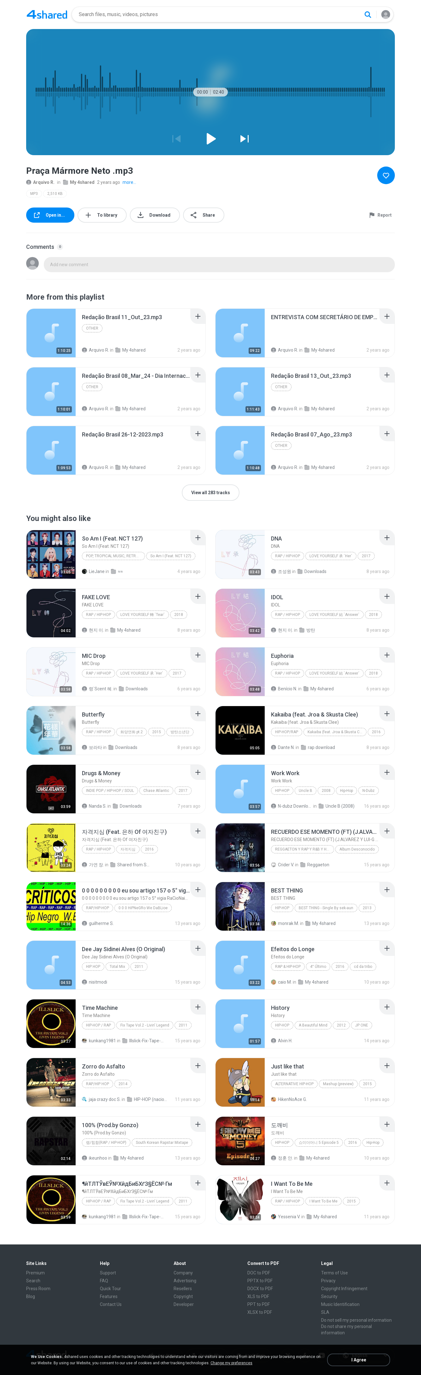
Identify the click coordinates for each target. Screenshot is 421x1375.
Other (92, 328)
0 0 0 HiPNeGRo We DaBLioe (143, 908)
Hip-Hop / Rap (98, 1025)
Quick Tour (110, 1288)
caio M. (281, 982)
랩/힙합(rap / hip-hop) (106, 1142)
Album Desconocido (357, 849)
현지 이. (93, 630)
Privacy (328, 1280)
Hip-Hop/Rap (286, 732)
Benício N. (284, 688)
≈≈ (117, 571)
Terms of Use (334, 1272)
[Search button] (367, 14)
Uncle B (305, 790)
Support (108, 1272)
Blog (30, 1296)
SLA (325, 1312)
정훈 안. (282, 1158)
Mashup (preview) (338, 1084)
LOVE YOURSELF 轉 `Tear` (142, 614)
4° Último (318, 966)
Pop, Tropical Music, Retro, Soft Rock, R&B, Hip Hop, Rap (115, 556)
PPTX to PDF (260, 1280)
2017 (366, 556)
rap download (318, 747)
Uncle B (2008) (337, 806)
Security (329, 1296)
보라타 (92, 747)
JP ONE (361, 1025)
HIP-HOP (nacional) (147, 1099)
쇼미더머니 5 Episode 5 (319, 1142)
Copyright (183, 1296)
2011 (139, 966)
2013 (367, 908)
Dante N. (283, 747)
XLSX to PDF (259, 1312)
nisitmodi (94, 982)
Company (183, 1272)
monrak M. (285, 923)
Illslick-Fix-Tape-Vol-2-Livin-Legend (143, 1040)
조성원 (281, 571)
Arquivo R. (40, 182)
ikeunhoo (94, 1158)
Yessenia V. (285, 1216)
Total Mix (117, 966)
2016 (376, 732)
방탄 (307, 630)
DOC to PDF (258, 1272)
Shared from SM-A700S (131, 864)
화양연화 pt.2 (131, 732)
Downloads (311, 571)
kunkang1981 (99, 1040)
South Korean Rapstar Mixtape (162, 1142)
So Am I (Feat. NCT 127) (170, 556)
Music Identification (340, 1304)
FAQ (104, 1280)
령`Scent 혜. (97, 688)
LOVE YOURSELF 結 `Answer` (334, 614)
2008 (326, 790)
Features (109, 1296)
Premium (35, 1272)
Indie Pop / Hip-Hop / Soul (110, 790)
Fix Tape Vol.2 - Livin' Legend (144, 1025)
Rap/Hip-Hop (97, 908)
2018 (178, 614)
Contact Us (111, 1304)
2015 (156, 732)
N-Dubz (368, 790)
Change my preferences (231, 1363)
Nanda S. (94, 806)
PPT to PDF (258, 1304)
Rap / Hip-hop (287, 556)
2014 (122, 1084)
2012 (341, 1025)
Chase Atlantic (156, 790)
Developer (184, 1304)
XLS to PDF (258, 1296)
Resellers (183, 1288)
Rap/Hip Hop (97, 1084)
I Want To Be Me (323, 1201)
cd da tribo (363, 966)
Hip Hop (93, 966)
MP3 (34, 193)
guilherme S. (98, 923)
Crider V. (282, 864)
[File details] (51, 333)
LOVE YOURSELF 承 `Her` (330, 556)
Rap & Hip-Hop (288, 966)
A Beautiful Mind (313, 1025)
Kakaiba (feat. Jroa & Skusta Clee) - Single (337, 732)
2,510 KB (55, 193)
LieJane (93, 571)
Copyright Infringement (344, 1288)
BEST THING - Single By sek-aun (326, 908)
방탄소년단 (179, 732)
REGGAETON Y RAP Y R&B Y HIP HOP (304, 849)
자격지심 (128, 849)
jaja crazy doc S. (101, 1099)
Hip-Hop (282, 790)
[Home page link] (47, 14)
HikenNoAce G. (289, 1099)
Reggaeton (314, 864)
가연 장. (93, 864)
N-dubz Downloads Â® (291, 806)
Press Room (38, 1288)
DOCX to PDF (260, 1288)
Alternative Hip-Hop (294, 1084)
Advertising (185, 1280)
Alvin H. (281, 1040)
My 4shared (79, 182)
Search (33, 1280)
